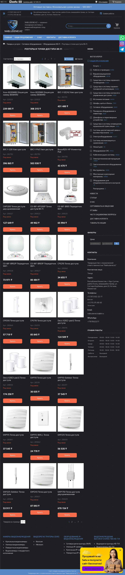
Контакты (51, 37)
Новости (94, 193)
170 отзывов (103, 2)
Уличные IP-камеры (74, 547)
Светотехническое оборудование (107, 164)
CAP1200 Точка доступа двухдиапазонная (14, 207)
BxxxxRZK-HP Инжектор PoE (69, 150)
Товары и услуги (13, 44)
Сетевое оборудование (32, 44)
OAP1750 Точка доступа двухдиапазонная (69, 493)
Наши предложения (24, 37)
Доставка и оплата (67, 37)
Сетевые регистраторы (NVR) (78, 544)
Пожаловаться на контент (87, 573)
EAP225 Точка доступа (68, 435)
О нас (39, 37)
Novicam (39, 541)
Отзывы (93, 210)
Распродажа (98, 188)
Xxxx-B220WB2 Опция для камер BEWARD (15, 93)
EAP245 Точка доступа (41, 492)
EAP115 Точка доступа (13, 435)
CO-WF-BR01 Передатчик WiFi (70, 207)
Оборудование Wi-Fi (51, 44)
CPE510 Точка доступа (13, 320)
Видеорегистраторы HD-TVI (108, 544)
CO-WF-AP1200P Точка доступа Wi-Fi (41, 207)
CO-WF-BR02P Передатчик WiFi (16, 264)
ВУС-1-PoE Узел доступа (41, 149)
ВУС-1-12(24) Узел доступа (70, 92)
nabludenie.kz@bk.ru (96, 313)
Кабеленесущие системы (104, 155)
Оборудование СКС (101, 151)
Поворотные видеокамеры (17, 547)
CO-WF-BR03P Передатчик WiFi (43, 264)
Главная (8, 37)
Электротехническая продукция (106, 159)
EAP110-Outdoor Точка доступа (68, 378)
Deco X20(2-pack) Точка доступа (69, 321)
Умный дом (98, 147)
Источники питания (101, 99)
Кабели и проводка (101, 70)
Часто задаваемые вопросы (103, 214)
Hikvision (39, 544)
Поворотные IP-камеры (76, 553)
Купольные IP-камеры (75, 550)
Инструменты (99, 170)
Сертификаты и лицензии (102, 206)
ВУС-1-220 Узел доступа (14, 149)
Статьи (93, 198)
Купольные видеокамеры (16, 541)
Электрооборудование (102, 136)
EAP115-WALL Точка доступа (39, 436)
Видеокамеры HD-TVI (105, 547)
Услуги (96, 66)
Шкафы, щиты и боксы (102, 103)
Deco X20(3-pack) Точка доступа (14, 378)
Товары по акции (98, 223)
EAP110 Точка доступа (40, 377)
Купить (12, 115)
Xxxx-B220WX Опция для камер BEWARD (42, 93)
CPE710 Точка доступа (40, 320)
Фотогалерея (96, 56)
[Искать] (108, 26)
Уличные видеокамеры (15, 544)
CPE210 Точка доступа (68, 263)
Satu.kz (73, 571)
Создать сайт (28, 2)
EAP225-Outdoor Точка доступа (13, 493)
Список (80, 59)
